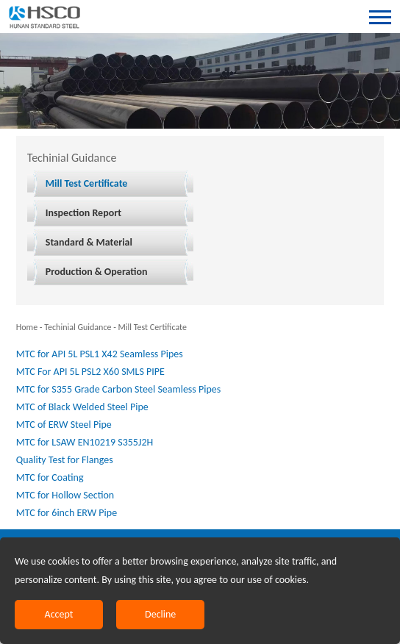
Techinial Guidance (77, 327)
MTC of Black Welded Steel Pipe (82, 407)
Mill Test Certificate (87, 183)
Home (27, 327)
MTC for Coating (50, 477)
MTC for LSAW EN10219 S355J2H (84, 442)
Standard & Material (89, 242)
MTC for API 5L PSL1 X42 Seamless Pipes (99, 354)
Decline (160, 614)
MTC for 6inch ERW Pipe (66, 513)
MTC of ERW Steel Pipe (64, 424)
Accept (59, 614)
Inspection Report (83, 213)
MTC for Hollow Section (65, 495)
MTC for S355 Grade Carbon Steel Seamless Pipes (118, 389)
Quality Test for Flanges (64, 460)
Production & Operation (97, 271)
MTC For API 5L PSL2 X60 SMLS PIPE (90, 371)
